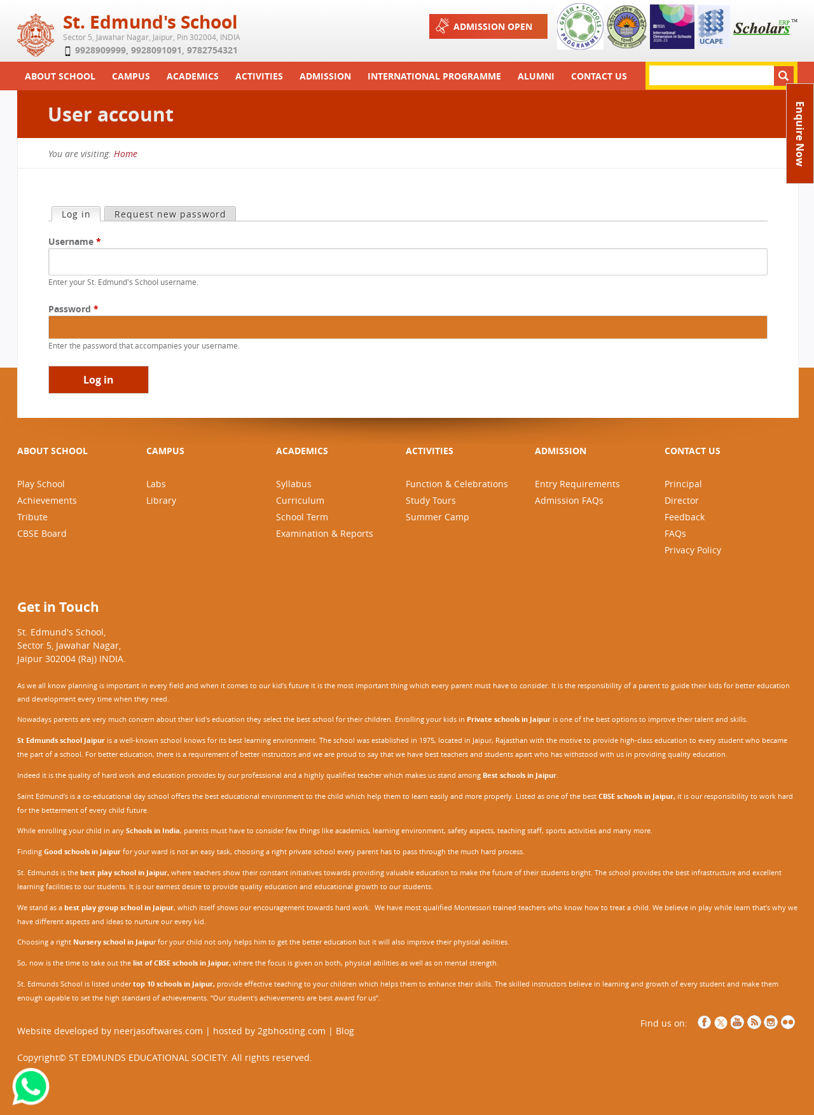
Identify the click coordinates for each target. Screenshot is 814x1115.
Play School (41, 484)
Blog (345, 1031)
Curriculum (300, 500)
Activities (259, 76)
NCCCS (787, 1022)
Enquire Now (800, 134)
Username (74, 241)
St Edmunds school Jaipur (61, 740)
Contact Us (599, 76)
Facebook (705, 1022)
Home (125, 154)
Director (682, 500)
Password (73, 309)
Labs (156, 484)
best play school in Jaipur (123, 873)
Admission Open (483, 26)
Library (161, 500)
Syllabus (294, 484)
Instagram (771, 1022)
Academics (193, 76)
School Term (302, 517)
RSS (754, 1022)
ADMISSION (560, 451)
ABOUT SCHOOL (52, 451)
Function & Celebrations (457, 484)
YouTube (738, 1022)
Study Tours (431, 500)
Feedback (685, 517)
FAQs (675, 533)
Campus (131, 76)
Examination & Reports (324, 533)
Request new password (170, 214)
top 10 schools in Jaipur (173, 984)
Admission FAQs (569, 500)
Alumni (536, 76)
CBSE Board (42, 533)
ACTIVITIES (429, 451)
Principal (683, 484)
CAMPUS (165, 451)
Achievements (47, 500)
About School (60, 76)
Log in (81, 213)
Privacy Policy (693, 550)
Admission (325, 76)
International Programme (434, 76)
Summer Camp (437, 517)
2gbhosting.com (292, 1031)
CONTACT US (693, 451)
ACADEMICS (302, 451)
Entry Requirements (577, 484)
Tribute (32, 517)
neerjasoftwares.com (158, 1031)
